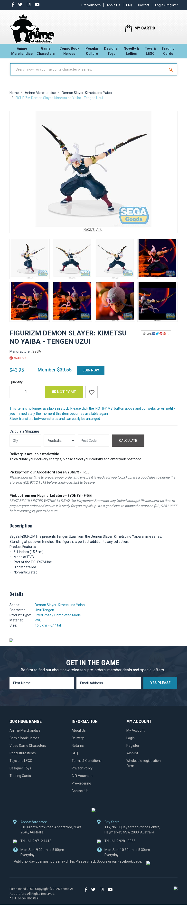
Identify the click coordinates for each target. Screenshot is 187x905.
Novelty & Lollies (131, 52)
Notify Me (64, 396)
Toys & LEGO (150, 52)
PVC (38, 625)
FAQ (129, 5)
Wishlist (132, 757)
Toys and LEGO (20, 765)
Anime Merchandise (22, 52)
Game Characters (46, 52)
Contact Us (80, 795)
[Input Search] (88, 74)
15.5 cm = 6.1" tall (48, 630)
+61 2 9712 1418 (35, 845)
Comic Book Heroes (69, 52)
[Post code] (93, 445)
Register (132, 750)
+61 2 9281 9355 (119, 845)
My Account (135, 735)
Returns (78, 750)
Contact (143, 5)
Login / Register (166, 5)
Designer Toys (111, 52)
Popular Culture (91, 52)
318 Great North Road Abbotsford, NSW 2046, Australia (50, 833)
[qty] (25, 445)
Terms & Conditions (87, 765)
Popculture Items (22, 757)
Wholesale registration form (143, 767)
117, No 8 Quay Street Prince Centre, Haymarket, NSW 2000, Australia (132, 833)
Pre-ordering (81, 787)
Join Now (90, 374)
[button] (91, 396)
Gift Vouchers (91, 5)
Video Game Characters (27, 750)
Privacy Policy (82, 772)
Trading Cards (168, 52)
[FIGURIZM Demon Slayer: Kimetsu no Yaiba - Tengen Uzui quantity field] (25, 396)
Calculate (128, 445)
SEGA (36, 356)
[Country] (59, 445)
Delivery (78, 742)
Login (130, 742)
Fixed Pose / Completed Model (58, 619)
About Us (113, 5)
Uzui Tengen (44, 614)
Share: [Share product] (155, 338)
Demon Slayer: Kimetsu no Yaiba (60, 609)
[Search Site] (171, 74)
